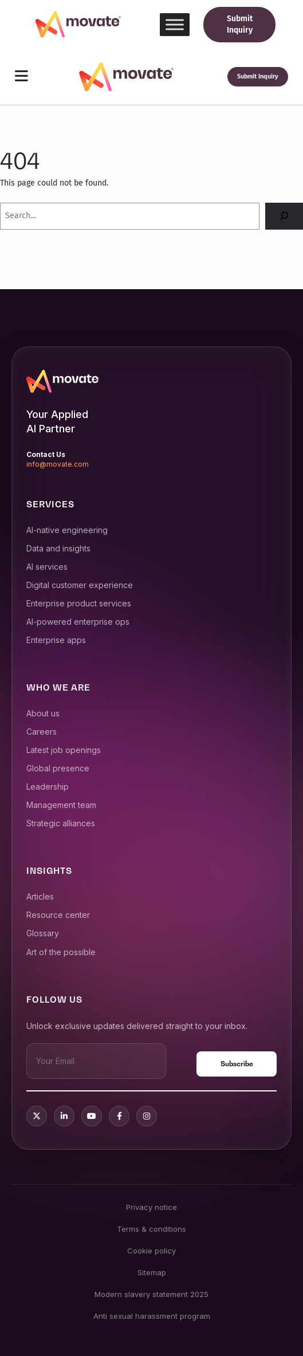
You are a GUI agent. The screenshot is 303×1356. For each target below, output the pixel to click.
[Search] (284, 216)
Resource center (58, 915)
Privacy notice (151, 1207)
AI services (47, 566)
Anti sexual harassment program (151, 1315)
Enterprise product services (78, 603)
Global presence (57, 768)
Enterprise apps (56, 640)
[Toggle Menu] (175, 24)
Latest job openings (63, 750)
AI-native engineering (67, 530)
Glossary (42, 933)
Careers (41, 731)
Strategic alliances (60, 823)
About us (43, 713)
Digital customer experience (79, 585)
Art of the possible (61, 952)
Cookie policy (151, 1250)
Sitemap (151, 1272)
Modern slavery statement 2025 (151, 1294)
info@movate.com (57, 464)
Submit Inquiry (240, 24)
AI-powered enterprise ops (77, 621)
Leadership (47, 786)
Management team (61, 805)
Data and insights (58, 548)
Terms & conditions (151, 1228)
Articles (40, 896)
